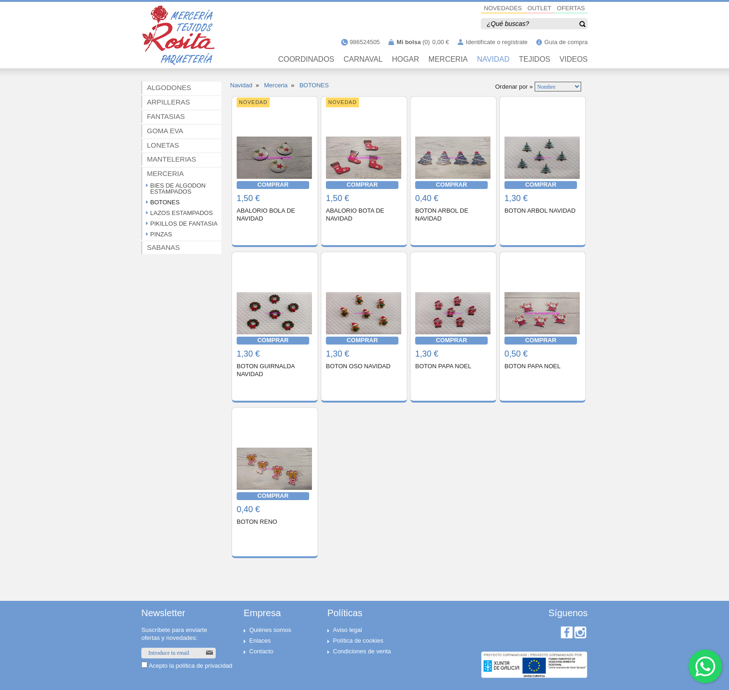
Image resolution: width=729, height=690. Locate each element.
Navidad (241, 85)
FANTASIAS (166, 116)
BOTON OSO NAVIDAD (358, 366)
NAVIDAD (493, 59)
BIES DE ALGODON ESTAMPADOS (177, 188)
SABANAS (163, 247)
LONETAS (163, 145)
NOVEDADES (503, 8)
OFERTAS (571, 8)
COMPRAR (272, 184)
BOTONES (164, 202)
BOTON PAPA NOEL (443, 366)
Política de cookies (358, 640)
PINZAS (161, 234)
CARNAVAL (363, 59)
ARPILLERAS (168, 102)
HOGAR (405, 59)
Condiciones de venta (362, 651)
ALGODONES (169, 87)
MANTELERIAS (171, 159)
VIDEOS (574, 59)
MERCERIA (448, 59)
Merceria (276, 85)
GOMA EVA (165, 131)
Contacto (261, 651)
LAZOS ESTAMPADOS (181, 212)
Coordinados (306, 59)
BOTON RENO (257, 521)
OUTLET (539, 8)
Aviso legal (347, 629)
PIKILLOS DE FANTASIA (184, 223)
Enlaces (260, 640)
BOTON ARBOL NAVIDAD (540, 210)
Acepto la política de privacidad (190, 665)
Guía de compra (566, 42)
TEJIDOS (534, 59)
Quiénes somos (270, 629)
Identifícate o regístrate (497, 42)
